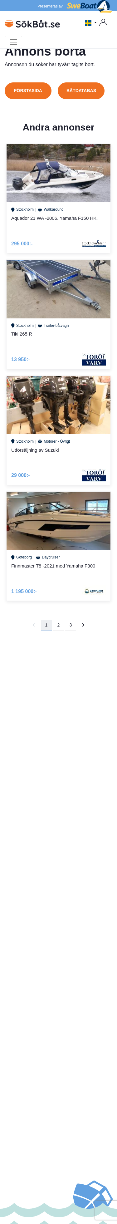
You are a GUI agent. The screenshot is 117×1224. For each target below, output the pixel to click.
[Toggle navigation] (13, 42)
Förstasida (28, 90)
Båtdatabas (81, 90)
